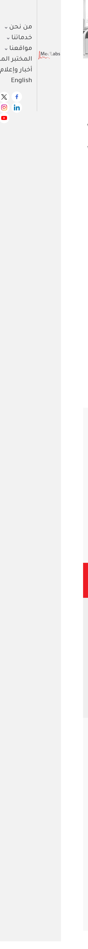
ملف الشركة (68, 774)
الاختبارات (58, 72)
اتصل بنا (71, 842)
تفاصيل (68, 535)
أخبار (74, 819)
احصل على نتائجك (57, 12)
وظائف (72, 830)
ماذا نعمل (69, 808)
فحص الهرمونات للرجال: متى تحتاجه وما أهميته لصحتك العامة (29, 904)
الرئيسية (78, 72)
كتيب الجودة (48, 774)
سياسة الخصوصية (57, 937)
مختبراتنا (71, 814)
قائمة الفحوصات (65, 825)
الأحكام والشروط (27, 937)
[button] (57, 554)
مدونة (73, 836)
